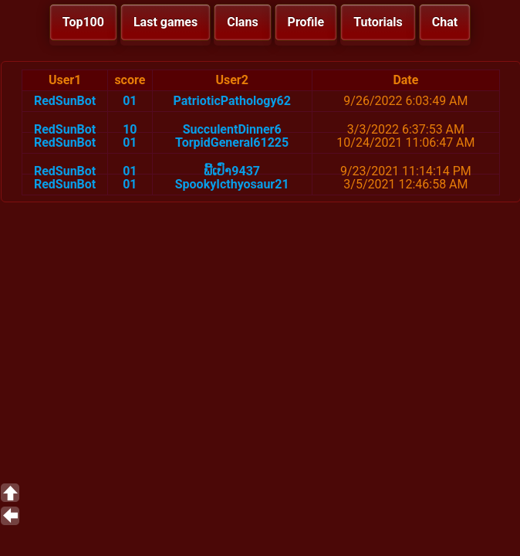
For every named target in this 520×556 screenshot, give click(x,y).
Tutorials (378, 22)
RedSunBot (65, 100)
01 (130, 100)
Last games (165, 22)
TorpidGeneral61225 (232, 142)
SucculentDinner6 (232, 129)
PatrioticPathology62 (232, 100)
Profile (306, 22)
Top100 (83, 22)
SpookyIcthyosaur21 (232, 184)
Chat (445, 22)
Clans (242, 22)
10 (130, 129)
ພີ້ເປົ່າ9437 (232, 171)
